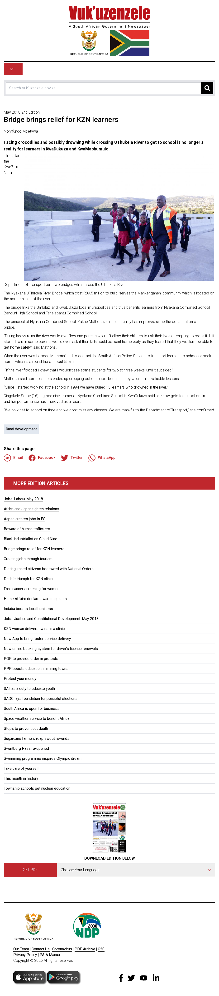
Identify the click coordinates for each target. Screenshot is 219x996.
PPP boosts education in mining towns (36, 668)
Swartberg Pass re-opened (26, 748)
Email (13, 458)
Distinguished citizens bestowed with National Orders (49, 569)
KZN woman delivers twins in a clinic (34, 628)
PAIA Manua (50, 955)
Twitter (72, 458)
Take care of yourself (21, 768)
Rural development (21, 429)
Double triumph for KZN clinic (28, 579)
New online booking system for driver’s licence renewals (51, 648)
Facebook (42, 458)
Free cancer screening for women (31, 589)
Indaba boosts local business (28, 608)
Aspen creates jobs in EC (24, 519)
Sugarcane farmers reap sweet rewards (36, 738)
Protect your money (20, 678)
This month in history (21, 778)
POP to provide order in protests (31, 658)
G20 (101, 949)
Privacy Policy (25, 955)
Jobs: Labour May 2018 (23, 499)
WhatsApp (101, 458)
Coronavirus (62, 949)
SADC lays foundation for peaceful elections (40, 698)
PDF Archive (85, 949)
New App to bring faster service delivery (37, 638)
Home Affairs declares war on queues (35, 599)
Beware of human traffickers (27, 529)
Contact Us (41, 949)
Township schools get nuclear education (37, 788)
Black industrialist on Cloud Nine (30, 539)
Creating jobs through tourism (28, 559)
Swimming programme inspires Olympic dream (42, 758)
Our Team (21, 949)
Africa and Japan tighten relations (31, 509)
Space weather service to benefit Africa (36, 718)
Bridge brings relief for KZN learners (34, 549)
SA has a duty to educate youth (29, 688)
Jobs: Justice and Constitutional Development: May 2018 (51, 618)
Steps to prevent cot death (26, 728)
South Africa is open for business (31, 708)
